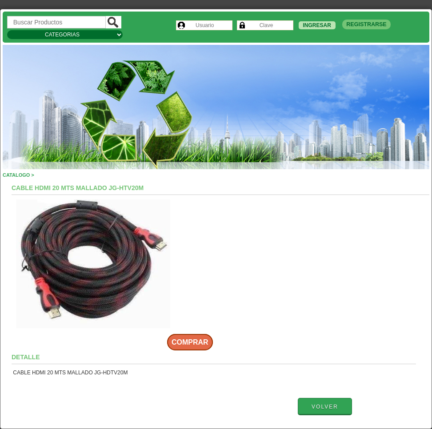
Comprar (190, 342)
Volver (325, 407)
